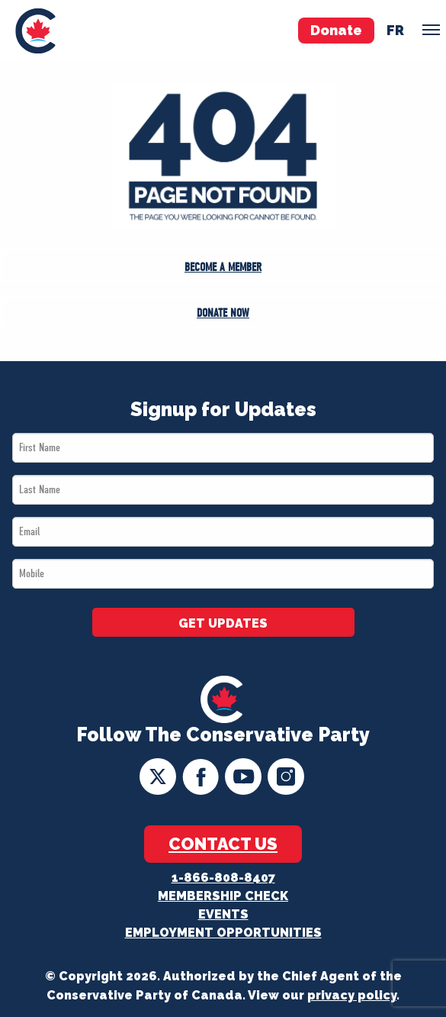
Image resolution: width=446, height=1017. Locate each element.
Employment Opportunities (223, 932)
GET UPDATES (223, 623)
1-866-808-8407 (223, 877)
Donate (336, 30)
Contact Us (223, 844)
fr (395, 30)
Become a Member (223, 267)
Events (223, 914)
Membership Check (223, 896)
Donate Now (223, 313)
